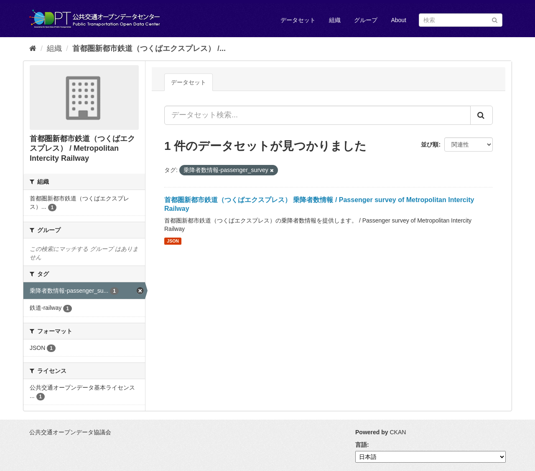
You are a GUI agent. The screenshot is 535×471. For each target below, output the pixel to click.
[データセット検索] (460, 20)
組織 (335, 20)
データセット (298, 20)
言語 (361, 444)
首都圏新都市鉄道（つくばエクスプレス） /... (149, 48)
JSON (173, 240)
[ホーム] (32, 48)
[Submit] (494, 19)
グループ (365, 20)
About (398, 20)
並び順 (429, 144)
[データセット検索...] (317, 115)
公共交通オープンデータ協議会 (70, 432)
